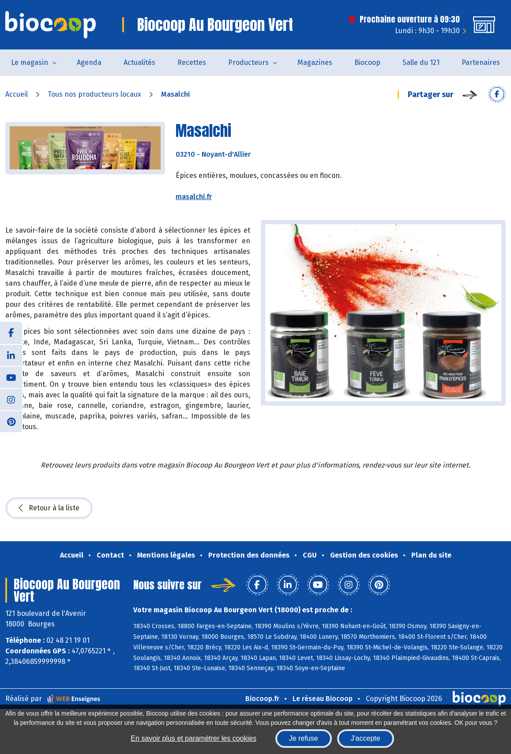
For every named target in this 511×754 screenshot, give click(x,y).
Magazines (314, 62)
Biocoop (367, 62)
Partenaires (481, 62)
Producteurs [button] (248, 62)
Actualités (139, 62)
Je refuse (303, 738)
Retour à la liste (49, 508)
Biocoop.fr (262, 698)
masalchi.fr (194, 196)
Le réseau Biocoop (323, 698)
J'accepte (365, 738)
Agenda (89, 62)
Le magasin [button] (29, 62)
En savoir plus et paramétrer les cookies (193, 738)
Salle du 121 (421, 62)
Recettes (191, 62)
